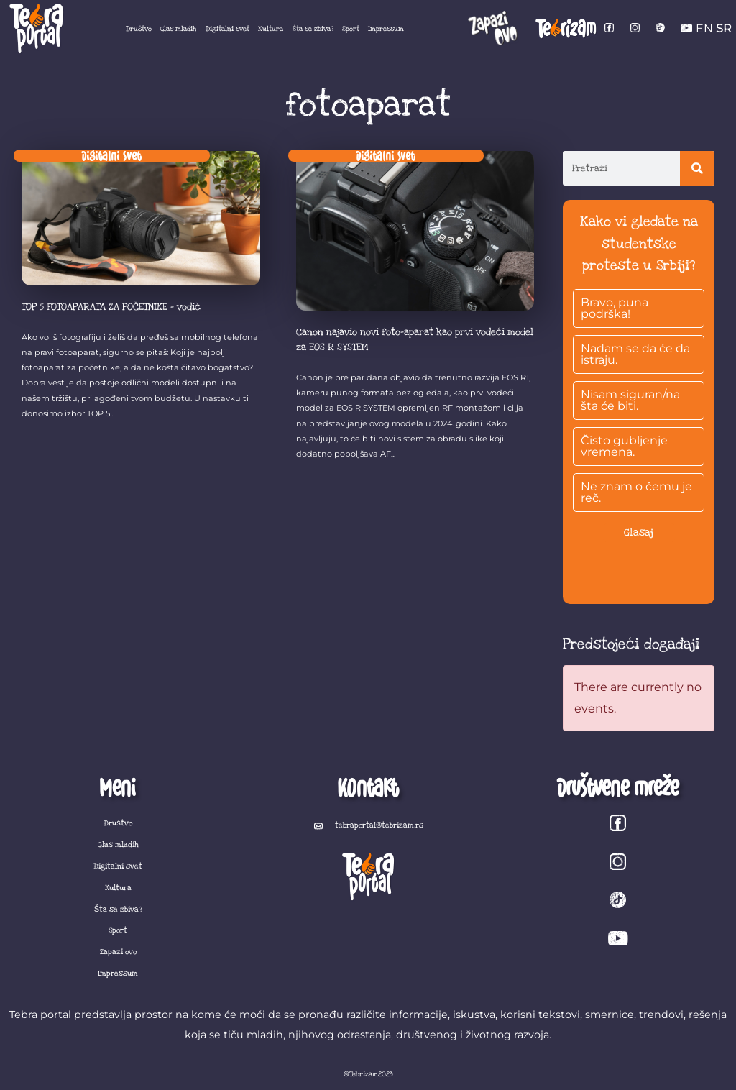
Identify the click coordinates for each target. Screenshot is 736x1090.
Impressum (386, 28)
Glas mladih (178, 28)
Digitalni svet (227, 28)
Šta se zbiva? (313, 28)
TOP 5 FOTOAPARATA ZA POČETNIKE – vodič (111, 307)
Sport (350, 28)
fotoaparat (368, 105)
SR (724, 28)
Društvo (139, 28)
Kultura (270, 28)
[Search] (697, 168)
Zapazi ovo (118, 952)
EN (704, 28)
